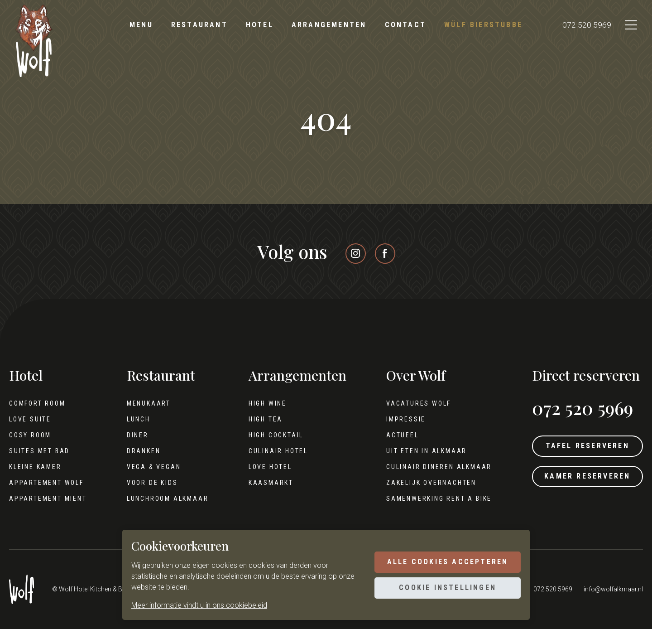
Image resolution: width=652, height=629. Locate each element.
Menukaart (148, 403)
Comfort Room (37, 403)
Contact (405, 24)
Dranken (143, 451)
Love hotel (268, 466)
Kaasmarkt (268, 482)
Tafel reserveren (585, 446)
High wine (265, 403)
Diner (137, 435)
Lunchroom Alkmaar (167, 498)
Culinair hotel (276, 451)
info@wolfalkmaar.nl (613, 589)
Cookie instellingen (445, 588)
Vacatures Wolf (416, 403)
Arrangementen (329, 24)
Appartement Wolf (46, 482)
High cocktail (273, 435)
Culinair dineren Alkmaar (436, 466)
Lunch (137, 419)
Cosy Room (30, 435)
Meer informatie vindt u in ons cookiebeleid (199, 605)
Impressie (403, 419)
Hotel (259, 24)
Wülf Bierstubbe (483, 24)
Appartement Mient (48, 498)
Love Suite (30, 419)
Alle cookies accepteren (445, 561)
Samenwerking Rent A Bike (436, 498)
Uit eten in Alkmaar (424, 451)
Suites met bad (39, 451)
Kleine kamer (35, 466)
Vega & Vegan (153, 466)
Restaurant (199, 24)
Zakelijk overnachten (429, 482)
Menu (141, 24)
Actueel (400, 435)
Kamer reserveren (585, 478)
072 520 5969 (583, 25)
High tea (263, 419)
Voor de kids (151, 482)
